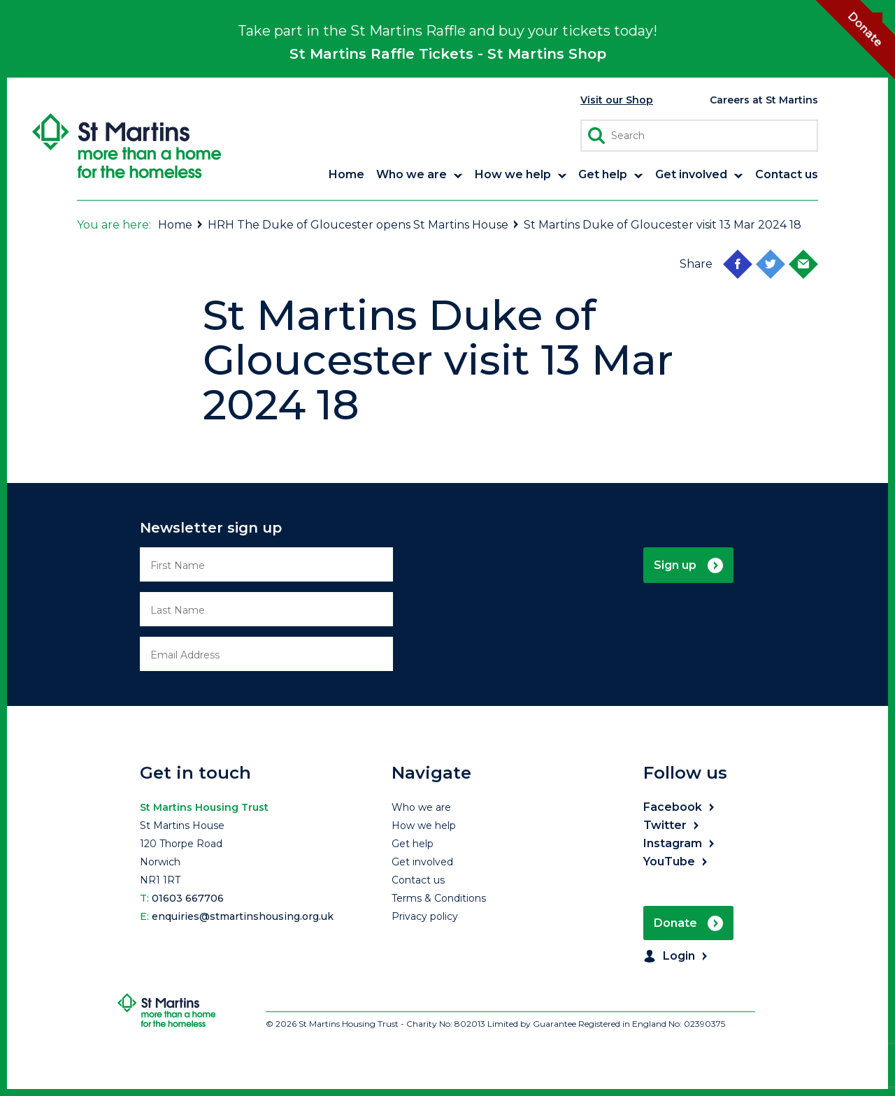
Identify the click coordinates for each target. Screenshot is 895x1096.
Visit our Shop (616, 100)
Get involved (422, 862)
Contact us (418, 880)
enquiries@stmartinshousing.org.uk (243, 916)
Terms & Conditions (439, 898)
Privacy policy (425, 916)
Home (181, 224)
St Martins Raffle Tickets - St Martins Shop (447, 53)
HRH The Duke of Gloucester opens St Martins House (364, 224)
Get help (413, 843)
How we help (424, 825)
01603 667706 (188, 898)
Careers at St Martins (764, 100)
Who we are (421, 807)
